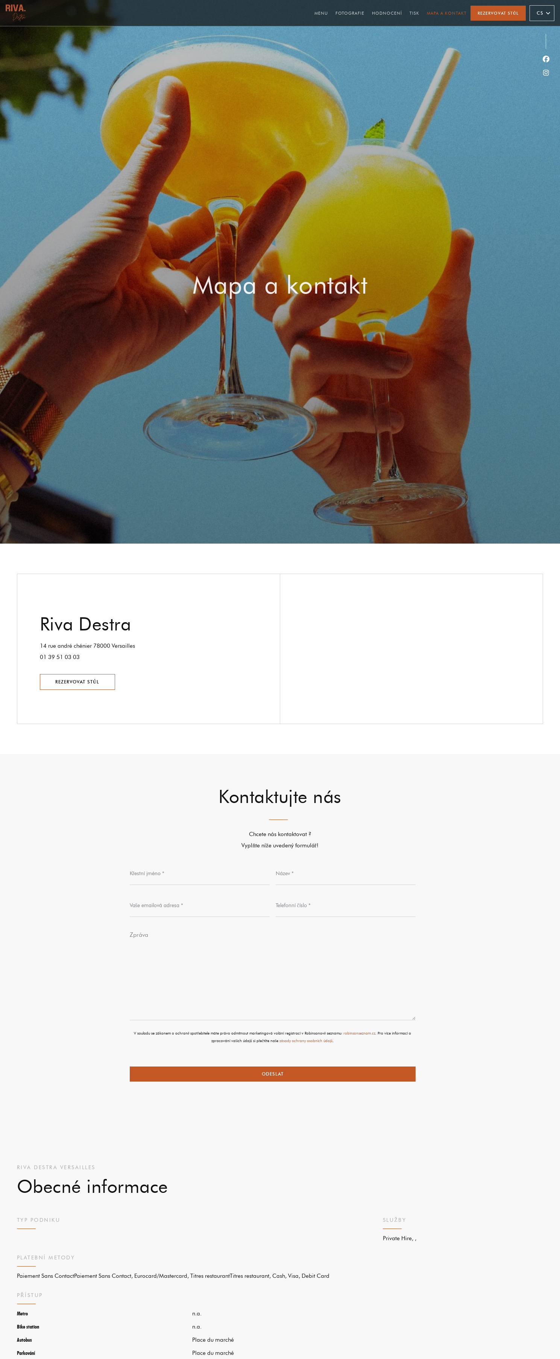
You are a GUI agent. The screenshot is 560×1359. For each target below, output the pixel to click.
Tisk (414, 13)
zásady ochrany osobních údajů (305, 1040)
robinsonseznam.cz (359, 1033)
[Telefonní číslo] (346, 905)
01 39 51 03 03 (60, 657)
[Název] (346, 873)
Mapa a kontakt (447, 13)
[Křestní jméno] (200, 873)
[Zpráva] (273, 973)
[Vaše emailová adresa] (200, 905)
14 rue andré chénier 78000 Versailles (119, 644)
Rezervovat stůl (498, 13)
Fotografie (349, 13)
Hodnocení (387, 13)
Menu (321, 13)
